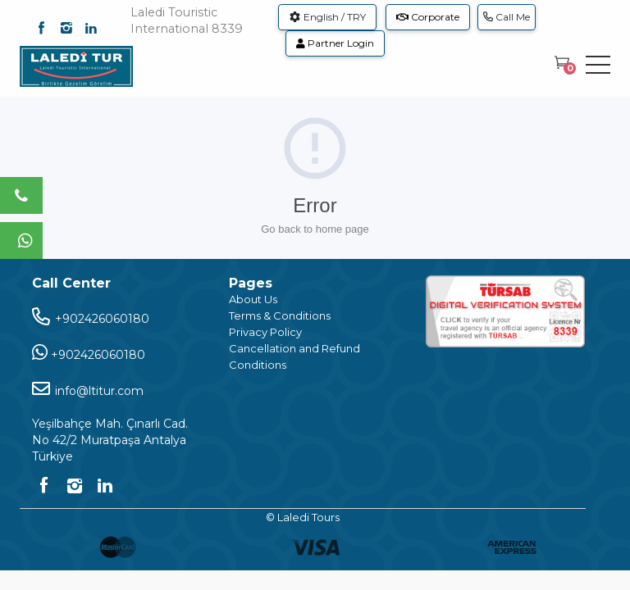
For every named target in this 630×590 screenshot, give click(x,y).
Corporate (427, 17)
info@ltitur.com (88, 388)
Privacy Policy (265, 331)
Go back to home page (315, 229)
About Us (253, 299)
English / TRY (327, 17)
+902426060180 (90, 316)
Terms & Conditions (280, 315)
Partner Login (335, 43)
